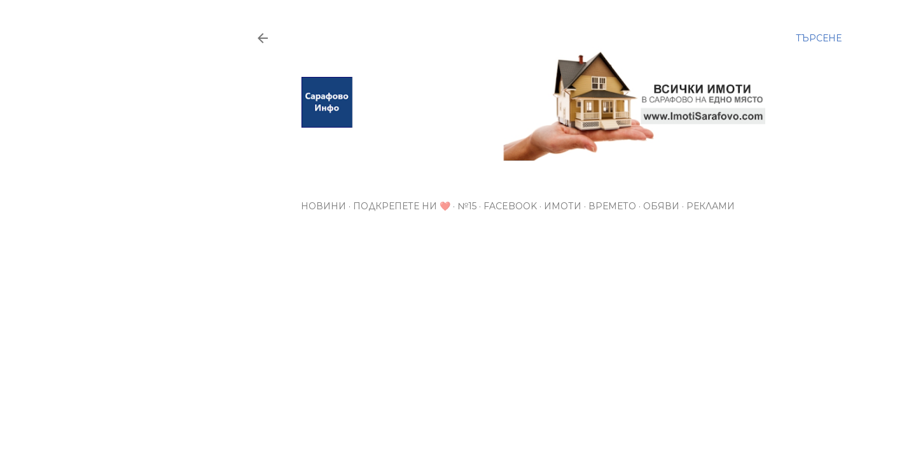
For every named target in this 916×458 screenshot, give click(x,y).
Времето (612, 206)
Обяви (661, 206)
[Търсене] (819, 38)
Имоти (562, 206)
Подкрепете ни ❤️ (401, 206)
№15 (466, 206)
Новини (323, 206)
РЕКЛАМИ (710, 206)
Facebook (510, 206)
